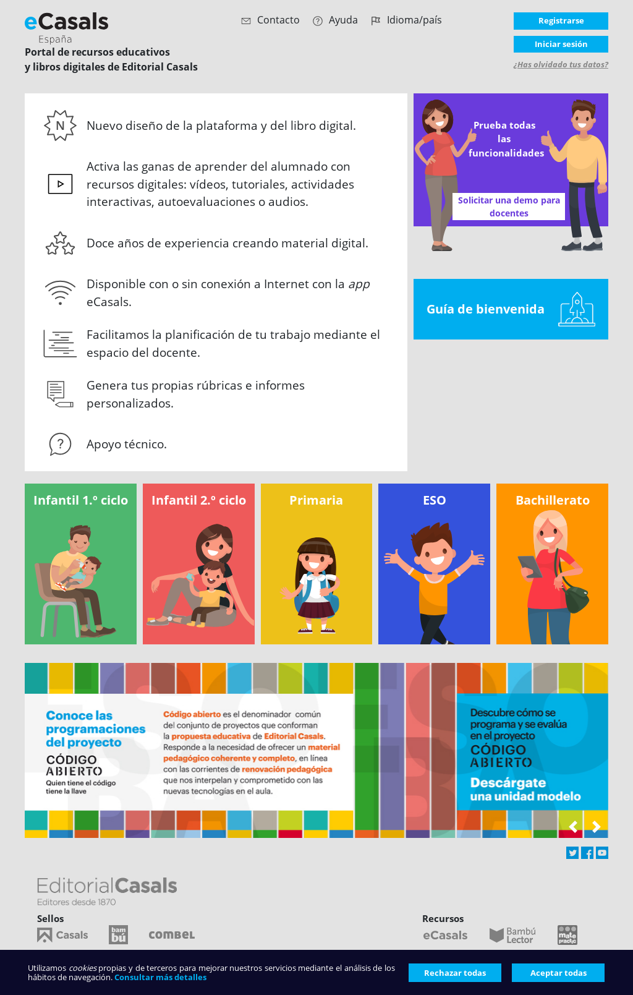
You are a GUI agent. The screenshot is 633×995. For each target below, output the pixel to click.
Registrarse (561, 20)
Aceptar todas (558, 972)
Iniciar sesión (561, 43)
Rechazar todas (455, 972)
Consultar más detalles (160, 977)
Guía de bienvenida (511, 309)
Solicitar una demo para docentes (509, 206)
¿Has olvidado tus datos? (561, 64)
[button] (573, 829)
